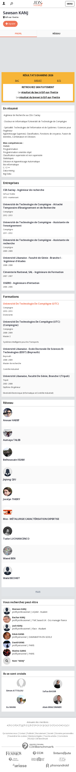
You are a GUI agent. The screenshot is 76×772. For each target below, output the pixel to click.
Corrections (63, 736)
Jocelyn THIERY (11, 499)
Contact (22, 733)
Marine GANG (19, 650)
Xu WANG (11, 707)
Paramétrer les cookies (17, 736)
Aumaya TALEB (11, 440)
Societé (50, 733)
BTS (59, 80)
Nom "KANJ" (18, 660)
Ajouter (12, 23)
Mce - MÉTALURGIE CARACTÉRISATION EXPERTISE (31, 519)
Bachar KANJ (18, 617)
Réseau (56, 33)
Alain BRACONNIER (52, 707)
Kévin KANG (18, 634)
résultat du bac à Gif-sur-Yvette (39, 92)
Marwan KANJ (19, 609)
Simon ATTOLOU (14, 690)
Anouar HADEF (11, 420)
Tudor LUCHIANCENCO (16, 538)
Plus (38, 591)
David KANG (18, 642)
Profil (18, 33)
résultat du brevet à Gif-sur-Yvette (39, 97)
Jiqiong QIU (9, 479)
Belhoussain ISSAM (14, 459)
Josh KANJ (17, 625)
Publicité (30, 733)
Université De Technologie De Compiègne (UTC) (31, 303)
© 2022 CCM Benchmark (38, 739)
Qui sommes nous (10, 733)
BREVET (38, 80)
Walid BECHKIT (11, 578)
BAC (17, 80)
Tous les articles (50, 736)
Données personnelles (64, 733)
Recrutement (41, 733)
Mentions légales (35, 736)
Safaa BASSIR (49, 691)
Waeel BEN (9, 558)
